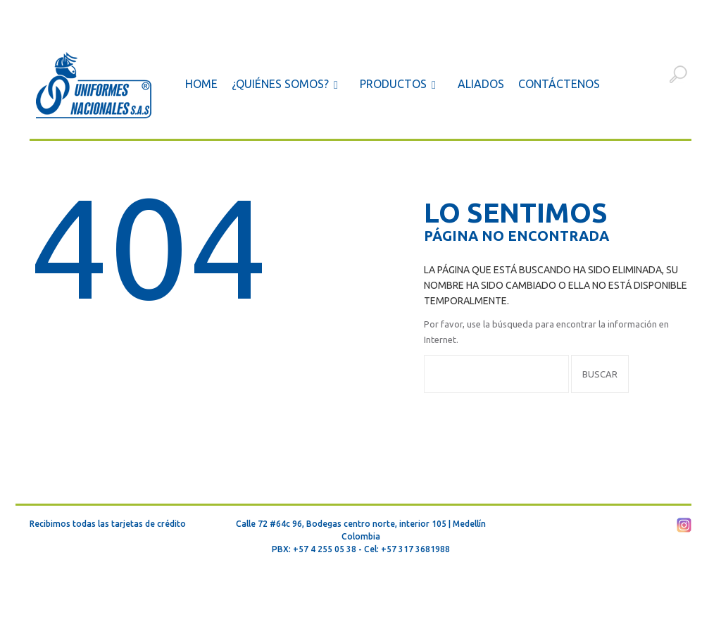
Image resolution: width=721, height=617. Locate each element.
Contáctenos (559, 83)
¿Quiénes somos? (288, 84)
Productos (400, 84)
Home (201, 83)
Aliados (481, 83)
